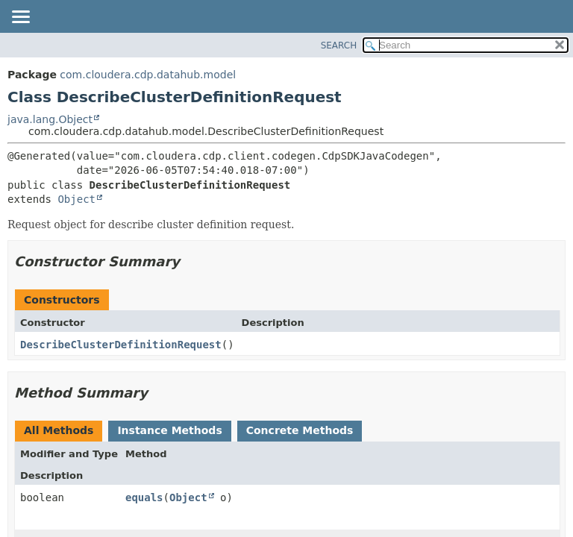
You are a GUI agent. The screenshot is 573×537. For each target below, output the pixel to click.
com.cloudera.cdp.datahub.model (148, 75)
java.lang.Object (50, 119)
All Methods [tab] (58, 430)
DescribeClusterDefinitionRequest (121, 345)
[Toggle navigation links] (20, 17)
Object (76, 199)
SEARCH (339, 45)
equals (144, 497)
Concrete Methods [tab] (300, 430)
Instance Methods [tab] (169, 430)
